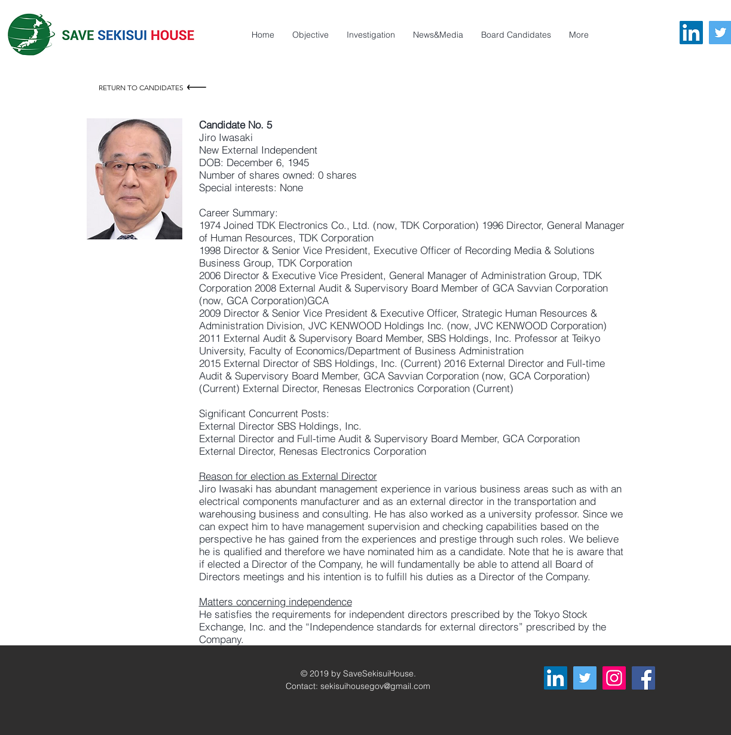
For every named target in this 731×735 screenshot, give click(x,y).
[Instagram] (614, 678)
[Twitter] (585, 678)
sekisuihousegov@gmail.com (375, 686)
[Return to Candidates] (154, 87)
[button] (579, 34)
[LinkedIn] (691, 32)
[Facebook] (643, 678)
